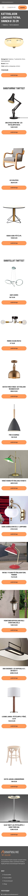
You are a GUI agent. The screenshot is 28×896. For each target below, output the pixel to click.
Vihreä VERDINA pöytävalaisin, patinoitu (14, 481)
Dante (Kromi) (14, 295)
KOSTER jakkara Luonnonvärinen (14, 779)
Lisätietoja (14, 75)
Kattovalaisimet (14, 25)
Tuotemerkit (17, 59)
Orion (23, 59)
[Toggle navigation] (3, 7)
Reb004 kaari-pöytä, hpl (14, 236)
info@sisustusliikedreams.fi (7, 2)
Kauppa (22, 7)
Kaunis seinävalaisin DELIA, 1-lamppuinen (14, 527)
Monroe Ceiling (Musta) (14, 341)
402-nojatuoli (14, 180)
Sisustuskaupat (8, 881)
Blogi (5, 884)
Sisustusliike (7, 874)
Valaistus (5, 25)
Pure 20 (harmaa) (14, 435)
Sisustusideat (7, 878)
